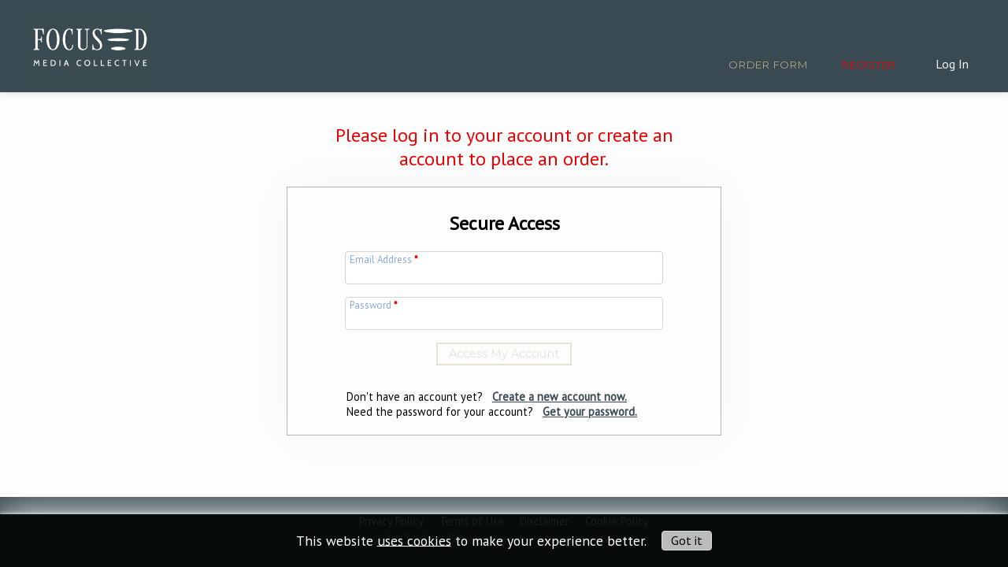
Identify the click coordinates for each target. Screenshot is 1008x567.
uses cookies (414, 540)
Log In (952, 64)
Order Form (767, 64)
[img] (90, 44)
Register (869, 64)
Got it (686, 540)
